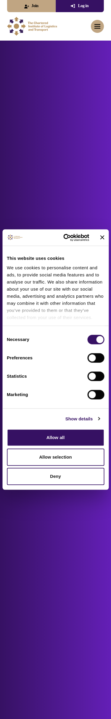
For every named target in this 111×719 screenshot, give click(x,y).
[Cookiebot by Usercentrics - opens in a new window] (66, 237)
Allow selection (55, 456)
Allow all (55, 437)
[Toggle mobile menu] (97, 26)
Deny (55, 476)
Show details (79, 418)
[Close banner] (102, 238)
